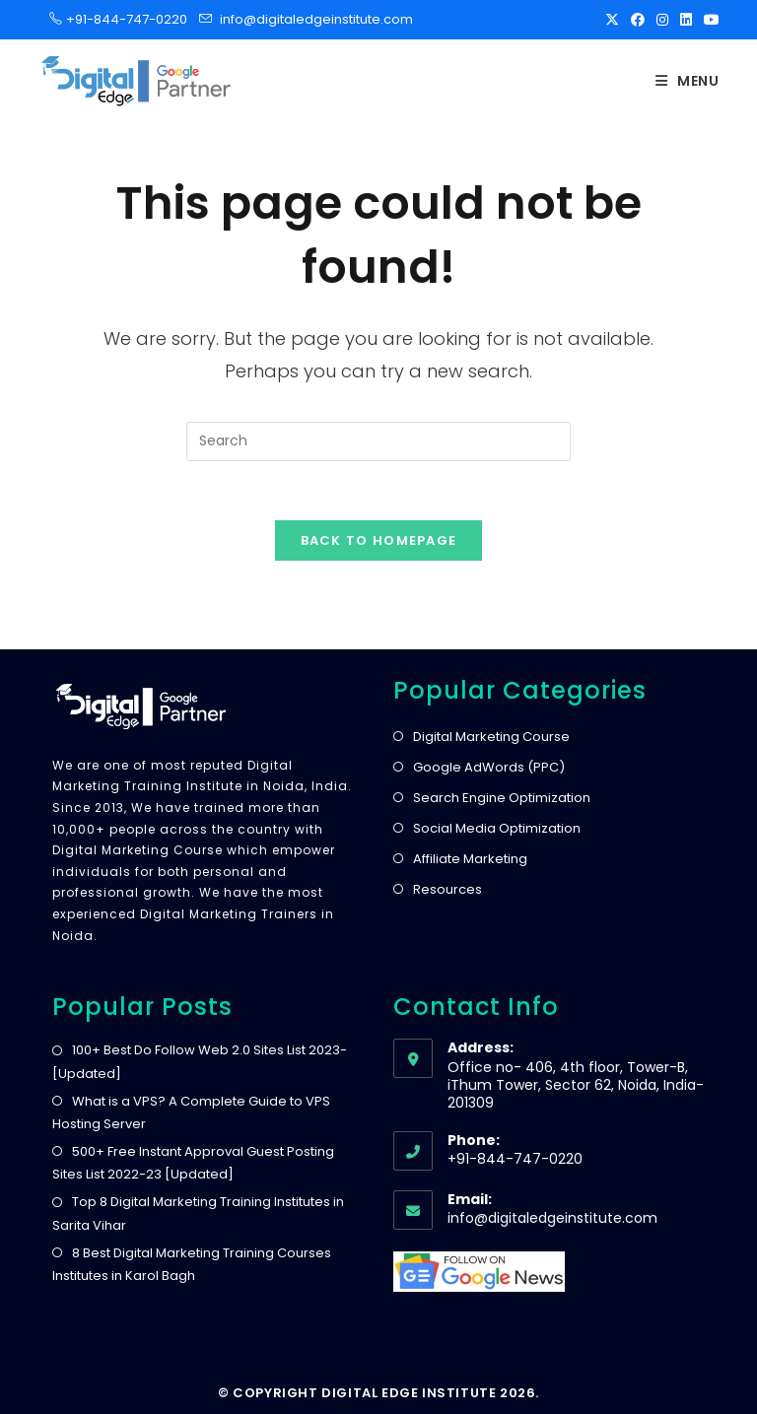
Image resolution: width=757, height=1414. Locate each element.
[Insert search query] (378, 441)
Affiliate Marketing (470, 858)
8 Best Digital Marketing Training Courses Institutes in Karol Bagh (191, 1264)
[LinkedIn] (686, 20)
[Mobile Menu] (687, 80)
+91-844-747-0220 (120, 19)
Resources (447, 889)
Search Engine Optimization (501, 797)
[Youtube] (709, 20)
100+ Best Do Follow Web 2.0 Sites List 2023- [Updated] (199, 1061)
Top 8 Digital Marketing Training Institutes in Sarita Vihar (198, 1213)
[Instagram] (662, 20)
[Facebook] (638, 20)
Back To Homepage (379, 540)
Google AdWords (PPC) (489, 767)
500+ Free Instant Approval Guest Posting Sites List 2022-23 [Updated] (193, 1162)
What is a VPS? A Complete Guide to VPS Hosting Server (191, 1112)
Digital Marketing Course (491, 736)
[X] (612, 20)
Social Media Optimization (497, 828)
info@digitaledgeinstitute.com (316, 19)
